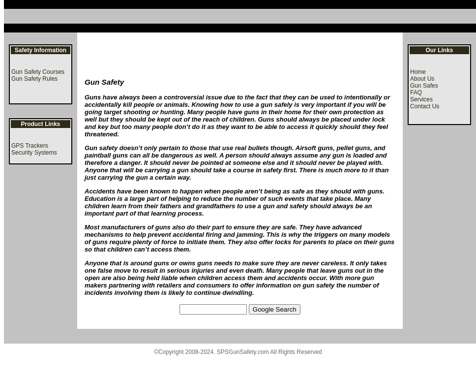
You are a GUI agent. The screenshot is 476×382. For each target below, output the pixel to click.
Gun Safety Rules (34, 78)
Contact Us (424, 106)
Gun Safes (424, 85)
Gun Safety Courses (37, 71)
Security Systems (34, 152)
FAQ (416, 92)
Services (421, 99)
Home (418, 71)
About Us (422, 78)
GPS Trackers (29, 145)
